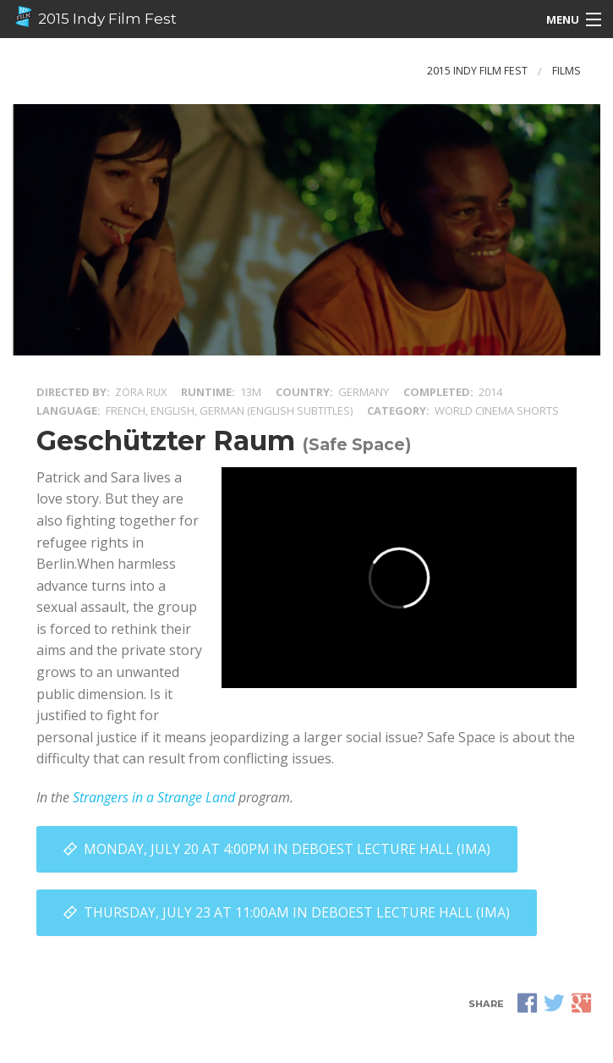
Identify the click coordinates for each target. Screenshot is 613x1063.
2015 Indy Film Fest (95, 17)
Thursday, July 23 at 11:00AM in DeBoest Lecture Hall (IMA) (297, 912)
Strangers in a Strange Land (154, 797)
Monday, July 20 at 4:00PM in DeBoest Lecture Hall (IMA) (287, 849)
